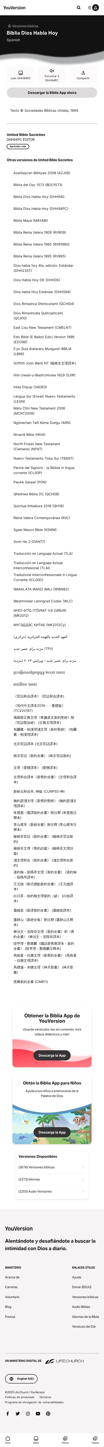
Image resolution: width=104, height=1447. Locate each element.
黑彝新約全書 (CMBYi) (31, 982)
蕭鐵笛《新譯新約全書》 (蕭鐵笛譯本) (42, 910)
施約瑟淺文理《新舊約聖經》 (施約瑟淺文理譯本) (45, 803)
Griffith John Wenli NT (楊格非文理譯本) (45, 363)
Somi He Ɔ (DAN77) (29, 541)
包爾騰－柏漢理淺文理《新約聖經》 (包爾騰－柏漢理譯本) (45, 732)
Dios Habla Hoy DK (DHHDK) (37, 280)
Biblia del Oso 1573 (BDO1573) (38, 185)
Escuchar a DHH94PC (52, 75)
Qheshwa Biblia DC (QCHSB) (36, 494)
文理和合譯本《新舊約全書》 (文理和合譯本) (45, 779)
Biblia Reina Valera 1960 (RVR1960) (42, 244)
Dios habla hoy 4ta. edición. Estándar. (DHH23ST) (44, 268)
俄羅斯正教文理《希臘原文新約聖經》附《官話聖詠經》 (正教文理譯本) (44, 720)
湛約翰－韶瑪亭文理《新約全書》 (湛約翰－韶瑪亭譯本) (45, 874)
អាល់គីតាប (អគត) (25, 684)
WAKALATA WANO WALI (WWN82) (41, 589)
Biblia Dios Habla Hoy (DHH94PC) (41, 208)
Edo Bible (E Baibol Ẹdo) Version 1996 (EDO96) (44, 339)
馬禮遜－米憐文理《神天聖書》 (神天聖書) (43, 969)
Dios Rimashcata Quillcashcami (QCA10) (38, 315)
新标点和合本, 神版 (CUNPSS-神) (39, 791)
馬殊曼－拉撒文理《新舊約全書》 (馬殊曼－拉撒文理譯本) (45, 958)
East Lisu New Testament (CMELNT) (43, 327)
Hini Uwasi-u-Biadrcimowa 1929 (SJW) (45, 375)
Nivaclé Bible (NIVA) (30, 434)
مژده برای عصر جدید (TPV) (33, 649)
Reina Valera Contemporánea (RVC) (42, 518)
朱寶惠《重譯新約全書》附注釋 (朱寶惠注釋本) (45, 815)
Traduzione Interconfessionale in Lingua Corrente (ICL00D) (45, 577)
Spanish (13, 40)
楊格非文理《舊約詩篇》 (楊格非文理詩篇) (43, 850)
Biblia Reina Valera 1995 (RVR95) (40, 256)
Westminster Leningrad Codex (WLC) (43, 601)
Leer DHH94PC (21, 75)
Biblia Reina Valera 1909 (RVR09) (40, 232)
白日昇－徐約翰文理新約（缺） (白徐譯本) (43, 898)
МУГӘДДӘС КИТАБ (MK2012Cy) (40, 625)
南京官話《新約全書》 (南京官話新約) (42, 756)
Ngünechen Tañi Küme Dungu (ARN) (42, 423)
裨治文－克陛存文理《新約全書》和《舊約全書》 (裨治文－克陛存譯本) (44, 934)
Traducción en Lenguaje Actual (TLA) (43, 553)
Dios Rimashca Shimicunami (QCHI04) (44, 304)
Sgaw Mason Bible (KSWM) (35, 530)
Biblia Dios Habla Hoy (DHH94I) (39, 197)
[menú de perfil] (93, 7)
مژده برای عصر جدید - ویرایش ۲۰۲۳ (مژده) (45, 660)
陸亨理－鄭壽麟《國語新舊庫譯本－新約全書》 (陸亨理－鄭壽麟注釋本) (44, 946)
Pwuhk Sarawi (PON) (30, 482)
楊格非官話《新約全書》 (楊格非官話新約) (43, 839)
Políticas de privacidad (19, 1397)
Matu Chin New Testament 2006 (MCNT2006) (39, 410)
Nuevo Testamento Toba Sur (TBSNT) (44, 458)
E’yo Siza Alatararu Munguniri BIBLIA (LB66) (43, 351)
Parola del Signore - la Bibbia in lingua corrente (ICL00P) (44, 470)
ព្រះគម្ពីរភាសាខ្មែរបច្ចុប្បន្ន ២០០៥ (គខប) (39, 672)
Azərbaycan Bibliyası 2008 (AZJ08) (42, 173)
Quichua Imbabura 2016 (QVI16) (39, 506)
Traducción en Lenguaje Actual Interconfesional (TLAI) (38, 565)
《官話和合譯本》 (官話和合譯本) (39, 696)
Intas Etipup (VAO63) (30, 387)
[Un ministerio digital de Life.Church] (52, 1359)
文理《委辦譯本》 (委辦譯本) (36, 767)
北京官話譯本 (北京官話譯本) (36, 744)
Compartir (83, 75)
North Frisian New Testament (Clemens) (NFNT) (37, 446)
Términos (45, 1397)
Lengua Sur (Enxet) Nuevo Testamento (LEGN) (44, 399)
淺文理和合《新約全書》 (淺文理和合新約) (43, 862)
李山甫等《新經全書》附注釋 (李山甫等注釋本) (45, 827)
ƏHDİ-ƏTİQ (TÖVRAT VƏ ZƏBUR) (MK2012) (40, 613)
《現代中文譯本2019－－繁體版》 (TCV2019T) (39, 708)
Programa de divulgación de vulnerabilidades (34, 1402)
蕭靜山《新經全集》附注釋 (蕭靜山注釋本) (43, 922)
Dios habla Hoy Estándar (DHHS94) (42, 292)
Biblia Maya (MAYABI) (31, 220)
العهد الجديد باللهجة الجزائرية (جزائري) (40, 637)
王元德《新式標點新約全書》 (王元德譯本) (43, 886)
